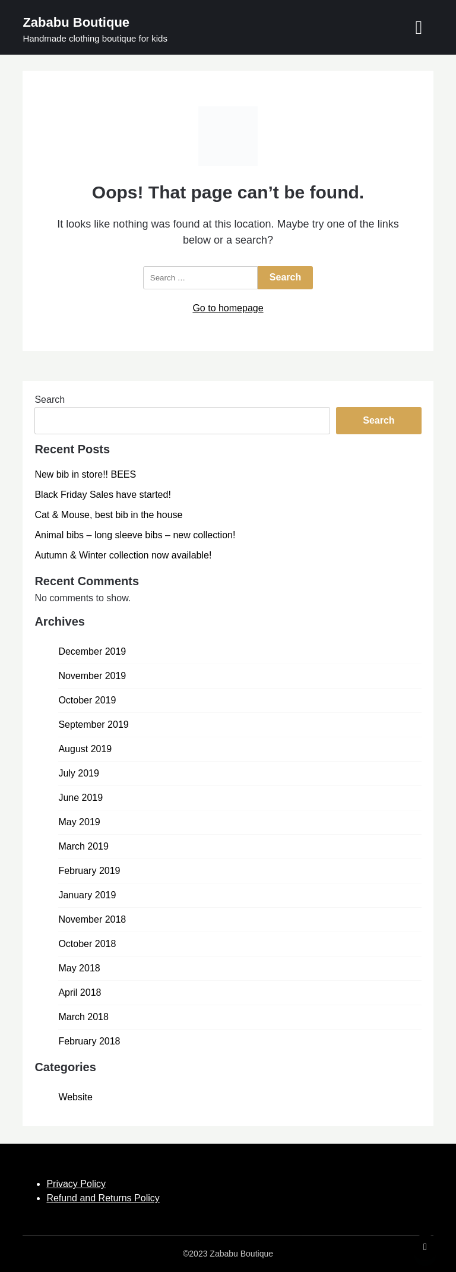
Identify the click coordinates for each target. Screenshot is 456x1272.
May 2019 (79, 822)
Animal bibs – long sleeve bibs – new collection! (134, 535)
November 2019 (92, 676)
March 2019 (83, 846)
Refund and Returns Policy (102, 1198)
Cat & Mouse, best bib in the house (108, 515)
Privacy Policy (76, 1184)
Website (75, 1097)
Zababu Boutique (76, 22)
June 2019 (80, 798)
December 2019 (92, 651)
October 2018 (87, 944)
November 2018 (92, 919)
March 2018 (83, 1017)
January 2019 (87, 895)
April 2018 (79, 992)
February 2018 (89, 1041)
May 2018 (79, 968)
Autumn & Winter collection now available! (122, 555)
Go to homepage (227, 308)
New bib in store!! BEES (85, 474)
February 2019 (89, 871)
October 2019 (87, 700)
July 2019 (78, 773)
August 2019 (85, 749)
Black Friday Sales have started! (102, 495)
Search (49, 399)
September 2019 (93, 724)
